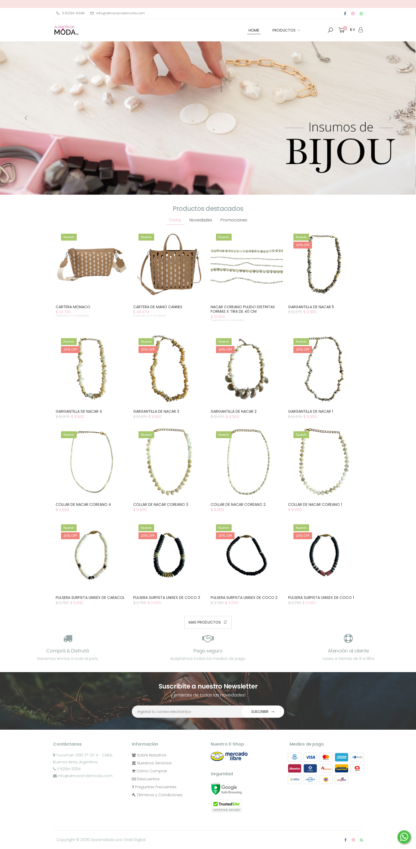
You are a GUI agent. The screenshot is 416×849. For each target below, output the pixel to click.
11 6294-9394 (70, 13)
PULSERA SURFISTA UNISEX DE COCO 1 (321, 597)
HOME (254, 30)
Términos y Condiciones (157, 795)
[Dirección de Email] (187, 712)
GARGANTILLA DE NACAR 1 (310, 411)
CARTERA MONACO (73, 307)
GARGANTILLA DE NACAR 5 (311, 307)
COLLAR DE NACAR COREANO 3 (160, 504)
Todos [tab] (175, 220)
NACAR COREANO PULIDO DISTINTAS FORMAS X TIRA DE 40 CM (243, 309)
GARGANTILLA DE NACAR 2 (234, 411)
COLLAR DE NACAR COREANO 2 (238, 504)
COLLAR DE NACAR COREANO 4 (83, 504)
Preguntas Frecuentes (154, 787)
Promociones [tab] (233, 220)
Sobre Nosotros (149, 755)
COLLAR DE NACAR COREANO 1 (315, 504)
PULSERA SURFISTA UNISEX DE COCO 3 (166, 597)
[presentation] (26, 118)
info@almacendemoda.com (117, 13)
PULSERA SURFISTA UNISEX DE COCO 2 (244, 597)
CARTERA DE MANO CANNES (157, 307)
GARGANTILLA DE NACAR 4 (79, 411)
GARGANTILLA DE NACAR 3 (156, 411)
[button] (330, 30)
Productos (284, 30)
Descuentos (146, 779)
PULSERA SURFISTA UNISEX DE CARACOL (90, 597)
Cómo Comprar (149, 771)
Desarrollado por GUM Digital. (118, 839)
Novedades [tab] (200, 220)
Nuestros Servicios (152, 763)
